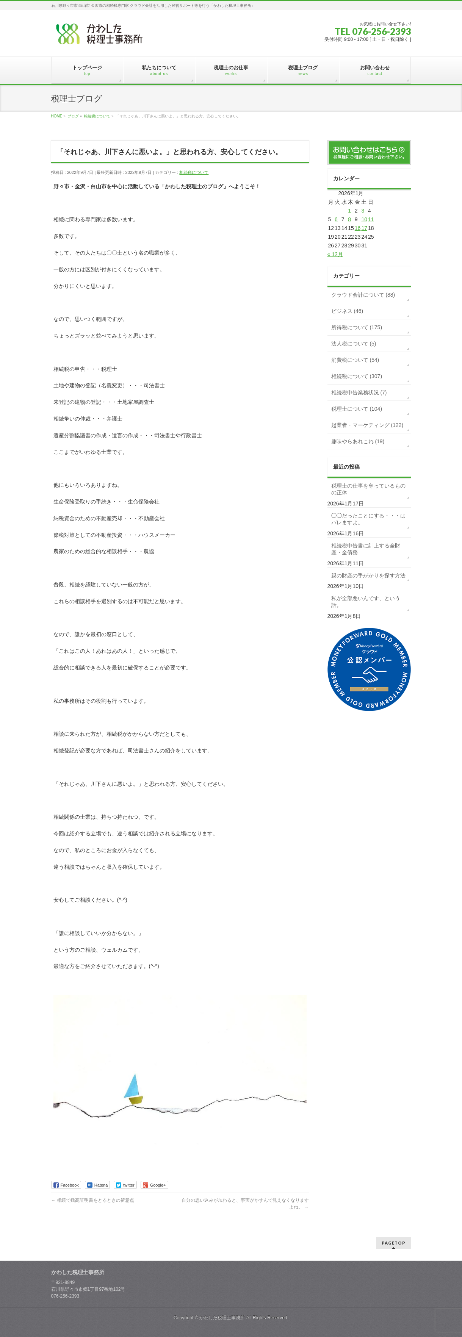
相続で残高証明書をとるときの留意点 (92, 1200)
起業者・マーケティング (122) (367, 425)
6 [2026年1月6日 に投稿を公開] (336, 219)
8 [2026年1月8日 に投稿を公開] (349, 219)
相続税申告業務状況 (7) (359, 392)
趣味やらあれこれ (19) (358, 441)
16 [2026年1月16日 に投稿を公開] (358, 228)
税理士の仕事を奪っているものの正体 (368, 489)
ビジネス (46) (347, 311)
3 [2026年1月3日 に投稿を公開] (362, 211)
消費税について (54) (355, 360)
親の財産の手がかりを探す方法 (368, 575)
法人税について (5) (353, 344)
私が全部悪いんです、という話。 (365, 601)
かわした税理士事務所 (222, 1317)
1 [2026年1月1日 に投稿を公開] (349, 211)
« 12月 (335, 254)
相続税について (193, 172)
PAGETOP (394, 1242)
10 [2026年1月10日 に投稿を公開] (364, 219)
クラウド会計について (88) (363, 295)
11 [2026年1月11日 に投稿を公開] (371, 219)
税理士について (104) (356, 409)
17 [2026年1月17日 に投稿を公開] (364, 228)
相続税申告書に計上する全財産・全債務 (365, 549)
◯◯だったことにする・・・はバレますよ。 (368, 519)
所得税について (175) (356, 327)
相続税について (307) (356, 376)
